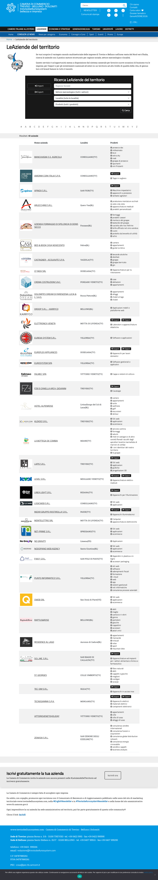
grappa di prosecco (119, 161)
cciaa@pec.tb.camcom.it (28, 865)
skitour (114, 414)
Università (108, 29)
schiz (113, 236)
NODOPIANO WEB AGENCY (47, 548)
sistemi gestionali (118, 585)
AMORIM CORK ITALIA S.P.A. (47, 175)
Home (10, 34)
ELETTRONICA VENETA (45, 323)
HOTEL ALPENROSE (43, 406)
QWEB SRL (39, 599)
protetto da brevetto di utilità (123, 233)
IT (130, 22)
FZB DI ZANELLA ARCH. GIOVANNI (50, 388)
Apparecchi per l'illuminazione (124, 495)
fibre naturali (117, 668)
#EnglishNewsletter (62, 801)
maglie (114, 612)
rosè (113, 158)
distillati (114, 257)
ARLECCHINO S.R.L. (43, 205)
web (113, 579)
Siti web (114, 418)
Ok (80, 876)
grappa (114, 259)
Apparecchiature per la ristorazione (121, 271)
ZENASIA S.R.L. (41, 737)
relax (113, 643)
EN (134, 22)
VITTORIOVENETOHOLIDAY (46, 716)
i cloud (114, 577)
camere (114, 242)
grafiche (114, 467)
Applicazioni (116, 541)
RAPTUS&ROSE (41, 620)
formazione (116, 574)
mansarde (115, 638)
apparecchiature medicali (122, 206)
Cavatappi (115, 391)
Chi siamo (134, 4)
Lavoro (119, 29)
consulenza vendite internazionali (119, 727)
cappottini (115, 625)
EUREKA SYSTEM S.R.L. (45, 338)
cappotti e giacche (119, 673)
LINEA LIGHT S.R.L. (43, 492)
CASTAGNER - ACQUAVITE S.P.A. (49, 259)
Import (39, 85)
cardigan (115, 679)
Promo (110, 34)
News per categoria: (47, 34)
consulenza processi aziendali (123, 590)
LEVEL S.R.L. (40, 479)
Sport (91, 34)
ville (113, 715)
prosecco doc (116, 147)
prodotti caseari (118, 217)
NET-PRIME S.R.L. (42, 531)
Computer (115, 519)
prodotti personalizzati (120, 209)
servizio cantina (118, 429)
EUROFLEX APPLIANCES (45, 352)
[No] (155, 874)
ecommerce (116, 424)
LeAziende (41, 29)
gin (112, 265)
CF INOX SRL (40, 271)
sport (113, 646)
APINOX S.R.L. (40, 190)
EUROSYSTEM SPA (43, 363)
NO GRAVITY (40, 541)
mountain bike (117, 648)
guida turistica (117, 248)
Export (39, 92)
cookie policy (148, 872)
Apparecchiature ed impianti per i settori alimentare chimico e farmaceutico (124, 661)
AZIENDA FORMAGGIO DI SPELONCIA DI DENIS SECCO (56, 225)
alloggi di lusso (117, 720)
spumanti (115, 163)
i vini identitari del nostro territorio (122, 448)
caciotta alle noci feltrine (121, 225)
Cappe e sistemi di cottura (122, 374)
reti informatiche (118, 587)
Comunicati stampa (90, 14)
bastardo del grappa (119, 223)
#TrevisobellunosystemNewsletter (92, 801)
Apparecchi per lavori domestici (120, 354)
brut (113, 153)
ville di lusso (116, 717)
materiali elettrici (118, 704)
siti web (114, 566)
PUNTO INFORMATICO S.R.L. (47, 578)
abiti (113, 609)
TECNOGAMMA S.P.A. (44, 701)
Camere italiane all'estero (21, 29)
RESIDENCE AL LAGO (44, 642)
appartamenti (117, 245)
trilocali (114, 640)
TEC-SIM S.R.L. (41, 689)
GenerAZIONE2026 (81, 29)
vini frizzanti (116, 166)
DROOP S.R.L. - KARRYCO (46, 309)
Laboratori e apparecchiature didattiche (123, 326)
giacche (114, 622)
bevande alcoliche (118, 254)
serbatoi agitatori (118, 195)
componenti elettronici (121, 706)
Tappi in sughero (118, 178)
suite (113, 403)
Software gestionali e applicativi (120, 363)
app (113, 582)
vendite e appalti (118, 747)
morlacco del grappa (119, 220)
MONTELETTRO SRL (43, 520)
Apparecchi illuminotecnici (122, 514)
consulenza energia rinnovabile (119, 743)
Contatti (133, 7)
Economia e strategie (59, 29)
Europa (120, 34)
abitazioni (115, 282)
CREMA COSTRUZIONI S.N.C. (47, 282)
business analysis (118, 749)
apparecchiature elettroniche (123, 522)
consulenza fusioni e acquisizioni (120, 732)
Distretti (129, 29)
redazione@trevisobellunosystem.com (36, 850)
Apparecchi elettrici (119, 701)
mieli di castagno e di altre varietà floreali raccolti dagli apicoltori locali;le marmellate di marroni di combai (123, 440)
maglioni (115, 676)
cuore (113, 231)
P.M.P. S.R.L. (40, 558)
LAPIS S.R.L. (40, 464)
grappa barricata (118, 262)
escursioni (115, 411)
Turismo (96, 29)
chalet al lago (117, 297)
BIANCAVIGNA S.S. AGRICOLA (48, 157)
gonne (114, 617)
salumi (114, 434)
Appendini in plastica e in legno (122, 557)
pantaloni (115, 620)
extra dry (115, 155)
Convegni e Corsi (78, 34)
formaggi (115, 215)
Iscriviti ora (113, 775)
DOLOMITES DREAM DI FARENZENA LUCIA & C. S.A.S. (55, 295)
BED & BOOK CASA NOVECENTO (49, 245)
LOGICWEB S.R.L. (42, 503)
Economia (63, 34)
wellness (115, 406)
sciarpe (114, 682)
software (115, 569)
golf (113, 408)
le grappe (115, 452)
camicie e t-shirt (118, 614)
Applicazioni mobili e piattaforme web (120, 309)
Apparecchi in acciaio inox (122, 691)
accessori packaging (119, 561)
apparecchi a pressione (121, 193)
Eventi (100, 34)
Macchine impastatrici (120, 190)
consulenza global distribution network (124, 737)
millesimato (116, 150)
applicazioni (116, 421)
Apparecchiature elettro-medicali (121, 481)
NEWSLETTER (90, 10)
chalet (114, 299)
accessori (115, 628)
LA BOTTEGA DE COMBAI (46, 440)
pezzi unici (115, 630)
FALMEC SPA (40, 374)
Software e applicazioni (121, 338)
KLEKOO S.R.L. (41, 421)
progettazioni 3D (118, 470)
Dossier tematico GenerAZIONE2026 (139, 15)
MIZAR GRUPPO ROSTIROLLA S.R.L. (51, 512)
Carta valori (136, 10)
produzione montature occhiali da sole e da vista (124, 202)
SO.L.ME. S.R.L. (41, 658)
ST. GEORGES (40, 675)
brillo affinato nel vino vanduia (124, 228)
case (113, 279)
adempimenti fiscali (119, 571)
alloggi (114, 294)
